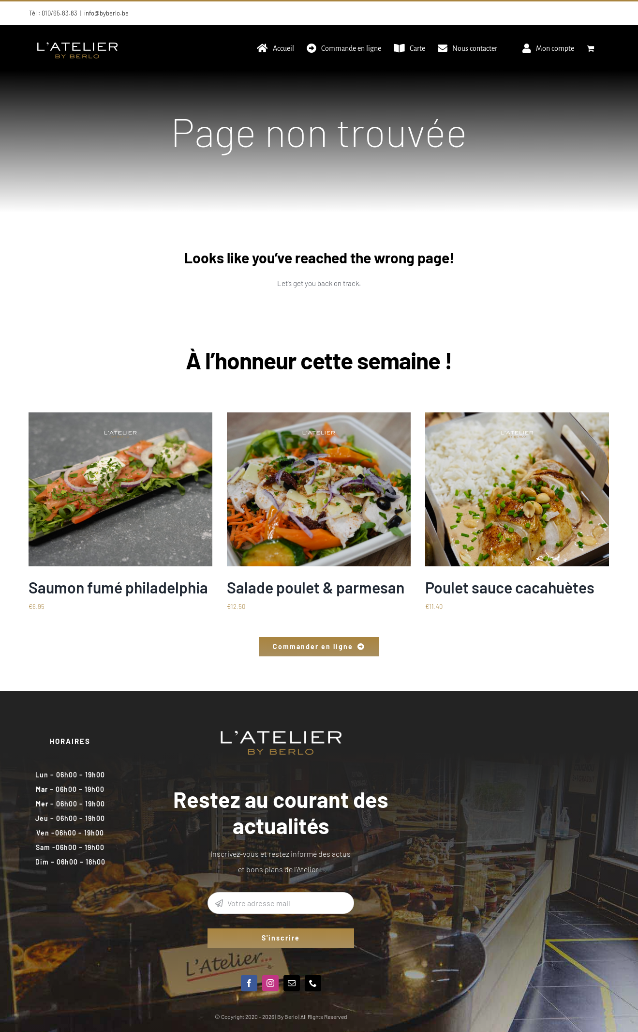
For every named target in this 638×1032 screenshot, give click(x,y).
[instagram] (270, 983)
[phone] (313, 983)
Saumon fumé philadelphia (118, 587)
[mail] (291, 983)
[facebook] (249, 983)
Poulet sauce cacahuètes (509, 587)
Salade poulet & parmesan (315, 587)
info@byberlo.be (106, 13)
